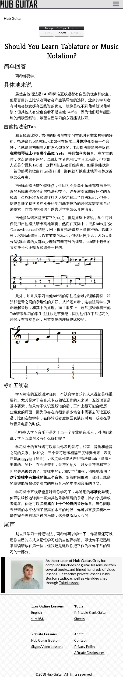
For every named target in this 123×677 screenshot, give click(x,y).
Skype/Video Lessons (47, 647)
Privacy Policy (84, 647)
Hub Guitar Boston (45, 640)
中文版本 (37, 619)
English (36, 612)
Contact (80, 640)
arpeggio (24, 458)
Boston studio (57, 578)
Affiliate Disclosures (89, 653)
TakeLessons (69, 582)
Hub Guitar (13, 18)
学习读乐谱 (86, 159)
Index (63, 34)
